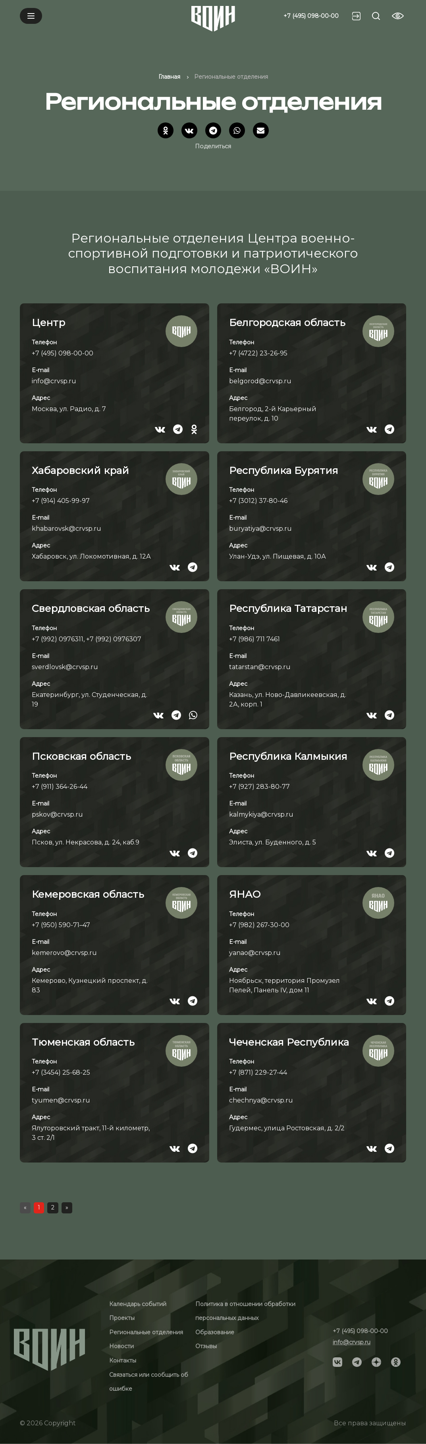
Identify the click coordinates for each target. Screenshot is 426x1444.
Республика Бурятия (283, 470)
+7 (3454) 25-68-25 (61, 1072)
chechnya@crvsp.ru (261, 1100)
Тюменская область (83, 1042)
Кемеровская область (88, 894)
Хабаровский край (80, 470)
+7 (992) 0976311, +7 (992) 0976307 (86, 639)
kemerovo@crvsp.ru (64, 953)
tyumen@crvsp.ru (61, 1100)
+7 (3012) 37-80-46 (258, 501)
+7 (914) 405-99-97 (61, 501)
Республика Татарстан (288, 608)
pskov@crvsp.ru (57, 814)
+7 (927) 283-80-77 (259, 786)
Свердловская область (91, 608)
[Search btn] (376, 16)
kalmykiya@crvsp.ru (261, 814)
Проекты (122, 1318)
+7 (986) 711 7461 (254, 639)
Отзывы (206, 1346)
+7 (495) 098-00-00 (311, 15)
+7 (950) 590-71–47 (61, 925)
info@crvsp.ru (54, 381)
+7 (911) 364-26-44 (59, 786)
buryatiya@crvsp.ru (260, 528)
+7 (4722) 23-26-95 (258, 353)
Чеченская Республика (289, 1042)
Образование (214, 1332)
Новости (121, 1346)
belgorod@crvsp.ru (260, 381)
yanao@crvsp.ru (255, 953)
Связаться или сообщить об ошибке (148, 1382)
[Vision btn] (397, 16)
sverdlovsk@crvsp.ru (65, 667)
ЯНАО (244, 894)
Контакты (122, 1360)
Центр (48, 322)
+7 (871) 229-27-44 (258, 1072)
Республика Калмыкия (288, 756)
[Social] (337, 1361)
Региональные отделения (146, 1332)
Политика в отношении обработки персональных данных (245, 1311)
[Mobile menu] (31, 16)
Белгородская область (287, 322)
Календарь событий (137, 1304)
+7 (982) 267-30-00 (259, 925)
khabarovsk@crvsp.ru (66, 528)
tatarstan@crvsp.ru (260, 667)
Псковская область (81, 756)
